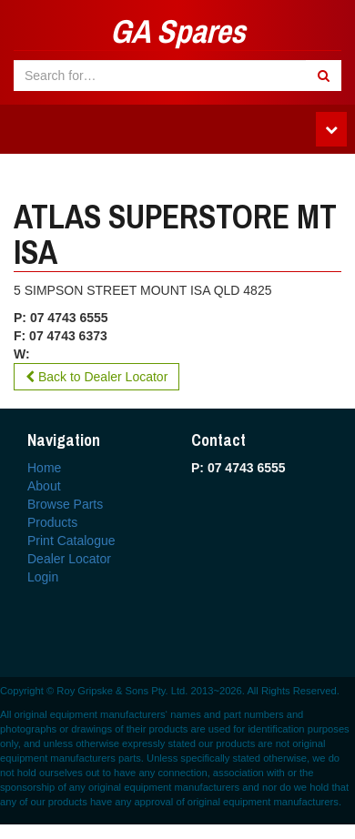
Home (44, 467)
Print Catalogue (71, 540)
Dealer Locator (69, 558)
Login (42, 577)
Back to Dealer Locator (96, 376)
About (44, 486)
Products (52, 522)
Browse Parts (65, 504)
